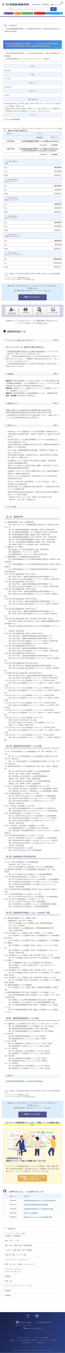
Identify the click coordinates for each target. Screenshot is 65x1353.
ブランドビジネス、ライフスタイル (16, 1259)
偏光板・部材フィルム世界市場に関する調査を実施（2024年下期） (29, 410)
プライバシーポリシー (24, 1338)
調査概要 (33, 373)
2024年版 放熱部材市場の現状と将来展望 (36, 1204)
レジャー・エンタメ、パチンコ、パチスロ (18, 1286)
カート (17, 13)
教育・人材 (8, 1281)
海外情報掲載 (16, 119)
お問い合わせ (27, 13)
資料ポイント (33, 424)
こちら (22, 106)
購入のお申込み (32, 297)
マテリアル (7, 119)
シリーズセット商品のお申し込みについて (33, 339)
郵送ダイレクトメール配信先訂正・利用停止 (23, 1340)
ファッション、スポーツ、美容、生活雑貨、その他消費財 (15, 1235)
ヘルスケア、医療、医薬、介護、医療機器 (18, 1250)
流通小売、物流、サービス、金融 (15, 1255)
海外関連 (8, 1295)
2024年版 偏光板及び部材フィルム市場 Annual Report (26, 351)
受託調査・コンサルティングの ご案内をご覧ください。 (32, 1178)
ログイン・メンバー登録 (54, 13)
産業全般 (8, 1290)
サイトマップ (56, 4)
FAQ (53, 1340)
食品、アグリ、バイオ (12, 1240)
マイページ (9, 13)
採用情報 (39, 1343)
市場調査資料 (12, 25)
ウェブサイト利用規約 (41, 1338)
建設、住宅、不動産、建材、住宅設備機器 (18, 1245)
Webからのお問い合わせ (32, 1328)
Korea (46, 4)
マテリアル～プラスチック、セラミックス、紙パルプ (14, 1270)
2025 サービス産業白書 (31, 1213)
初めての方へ (39, 13)
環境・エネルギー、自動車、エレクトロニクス (20, 1264)
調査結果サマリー (33, 402)
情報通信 (8, 1276)
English (36, 4)
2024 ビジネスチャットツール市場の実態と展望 (38, 1217)
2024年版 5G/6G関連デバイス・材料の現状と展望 (38, 1209)
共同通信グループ (28, 1343)
